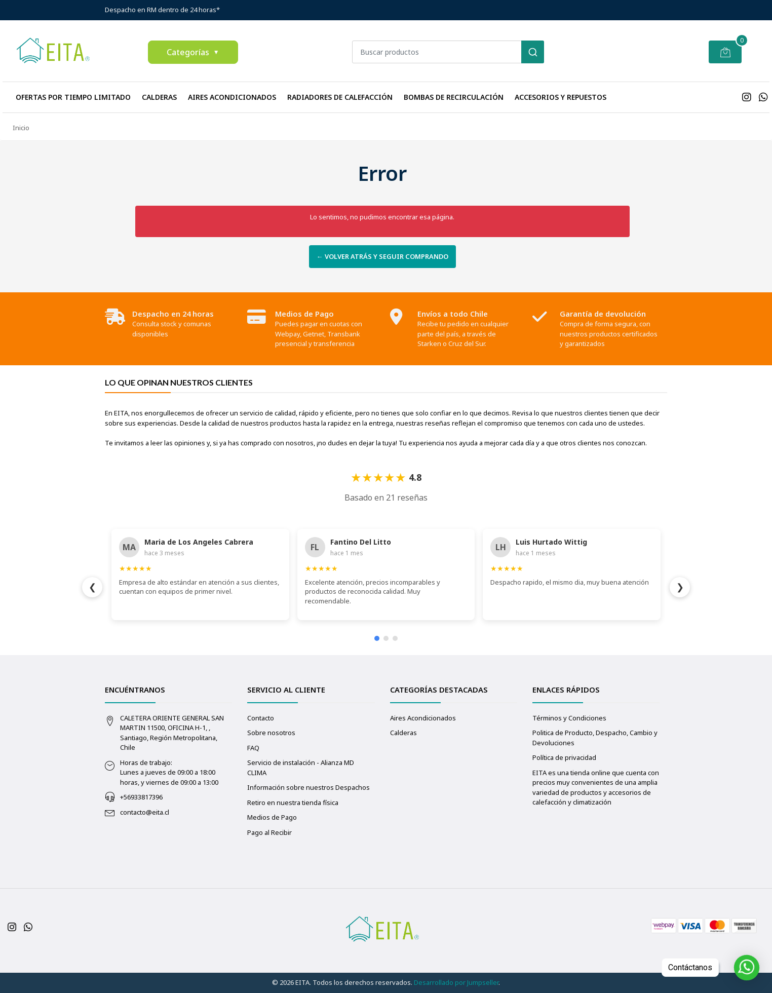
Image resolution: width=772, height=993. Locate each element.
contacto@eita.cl (144, 812)
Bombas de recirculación (454, 97)
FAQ (253, 747)
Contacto (260, 717)
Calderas (159, 97)
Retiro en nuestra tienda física (292, 802)
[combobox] (448, 52)
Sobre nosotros (271, 732)
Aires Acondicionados (232, 97)
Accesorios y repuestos (560, 97)
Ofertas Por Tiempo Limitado (73, 97)
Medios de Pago (272, 817)
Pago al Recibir (269, 832)
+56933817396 (141, 796)
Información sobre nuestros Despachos (308, 787)
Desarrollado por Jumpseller (456, 982)
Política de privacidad (564, 757)
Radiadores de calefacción (340, 97)
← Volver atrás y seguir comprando (382, 256)
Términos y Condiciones (569, 717)
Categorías (193, 52)
